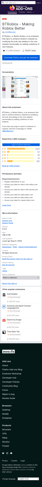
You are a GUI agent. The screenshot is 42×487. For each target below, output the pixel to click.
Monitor (6, 442)
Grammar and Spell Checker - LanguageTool (19, 307)
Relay (4, 438)
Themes (22, 12)
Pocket (5, 446)
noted (23, 465)
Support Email (7, 223)
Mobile (5, 414)
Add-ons (6, 361)
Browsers (6, 429)
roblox (4, 271)
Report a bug (8, 394)
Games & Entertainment (27, 247)
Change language (8, 479)
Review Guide (8, 398)
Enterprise (7, 418)
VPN (4, 433)
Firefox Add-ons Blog (12, 369)
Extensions (12, 12)
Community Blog (10, 386)
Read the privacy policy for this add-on (17, 259)
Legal (23, 461)
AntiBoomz (10, 32)
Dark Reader (12, 294)
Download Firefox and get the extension (21, 57)
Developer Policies (10, 382)
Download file (7, 63)
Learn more (6, 205)
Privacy (5, 461)
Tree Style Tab (13, 332)
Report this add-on (9, 283)
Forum (5, 390)
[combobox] (18, 2)
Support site (7, 221)
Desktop (6, 410)
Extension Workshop (11, 373)
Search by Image (14, 320)
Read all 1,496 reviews (11, 166)
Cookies (14, 461)
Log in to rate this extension (21, 144)
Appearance (6, 247)
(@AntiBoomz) (7, 131)
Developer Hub (9, 378)
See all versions (8, 265)
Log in (38, 3)
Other (15, 247)
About (5, 365)
